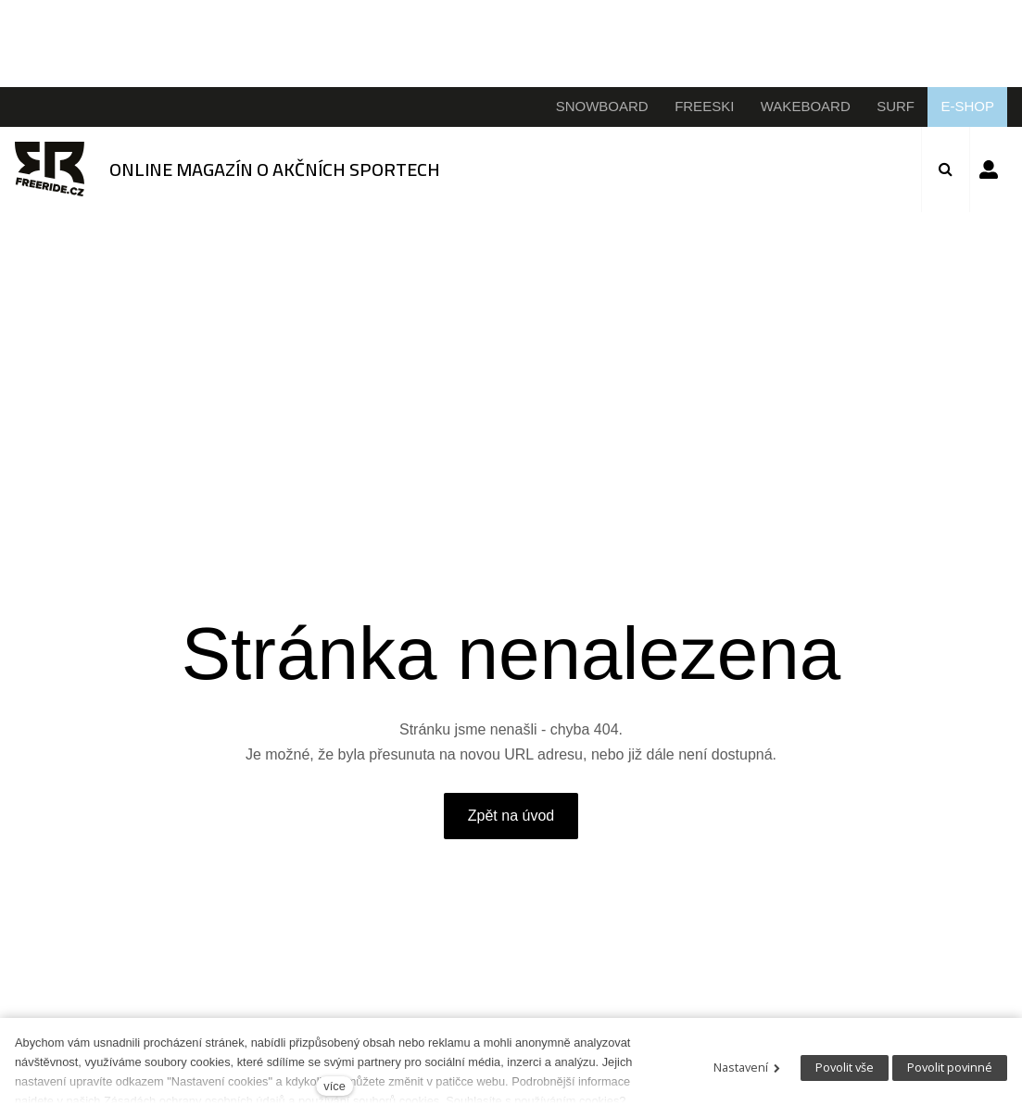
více (334, 1086)
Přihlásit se (988, 169)
